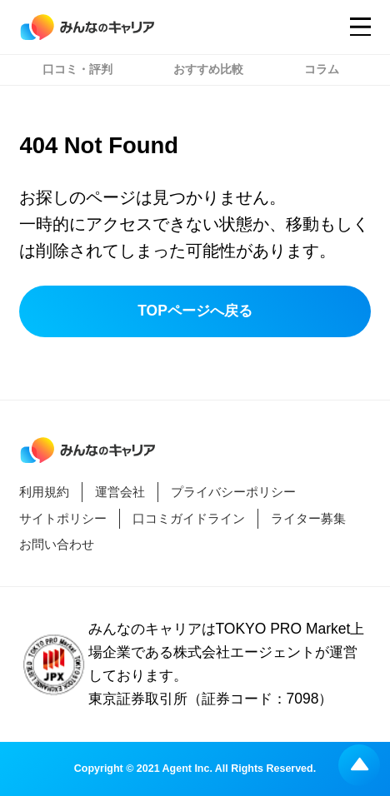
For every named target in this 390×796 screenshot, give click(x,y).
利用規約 (44, 492)
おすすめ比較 (208, 69)
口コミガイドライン (188, 518)
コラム (321, 69)
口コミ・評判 (77, 69)
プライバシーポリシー (233, 492)
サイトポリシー (63, 518)
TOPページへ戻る (195, 310)
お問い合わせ (56, 544)
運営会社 (120, 492)
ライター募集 (308, 518)
